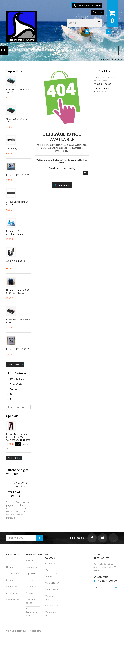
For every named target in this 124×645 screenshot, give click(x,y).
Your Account (95, 31)
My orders (50, 563)
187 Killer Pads (16, 379)
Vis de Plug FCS (13, 148)
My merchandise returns (51, 573)
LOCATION (111, 50)
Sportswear (12, 586)
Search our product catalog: (62, 168)
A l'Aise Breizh (16, 384)
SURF (4, 50)
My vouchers (51, 605)
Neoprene (11, 567)
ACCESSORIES (77, 50)
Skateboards (12, 573)
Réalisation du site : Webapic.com (27, 631)
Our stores (31, 580)
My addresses (52, 589)
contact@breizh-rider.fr (108, 587)
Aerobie (13, 389)
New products (32, 567)
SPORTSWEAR (60, 50)
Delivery (29, 593)
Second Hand (13, 599)
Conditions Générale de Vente (31, 612)
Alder (12, 399)
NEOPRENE (14, 50)
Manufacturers (17, 373)
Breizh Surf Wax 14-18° (17, 175)
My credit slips (52, 583)
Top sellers (14, 71)
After (11, 394)
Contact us (31, 586)
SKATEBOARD (30, 50)
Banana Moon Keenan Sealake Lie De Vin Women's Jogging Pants (18, 437)
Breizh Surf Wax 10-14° (17, 349)
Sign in (115, 31)
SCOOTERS (45, 50)
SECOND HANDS (95, 50)
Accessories (12, 593)
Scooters (10, 580)
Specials (12, 416)
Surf (8, 560)
